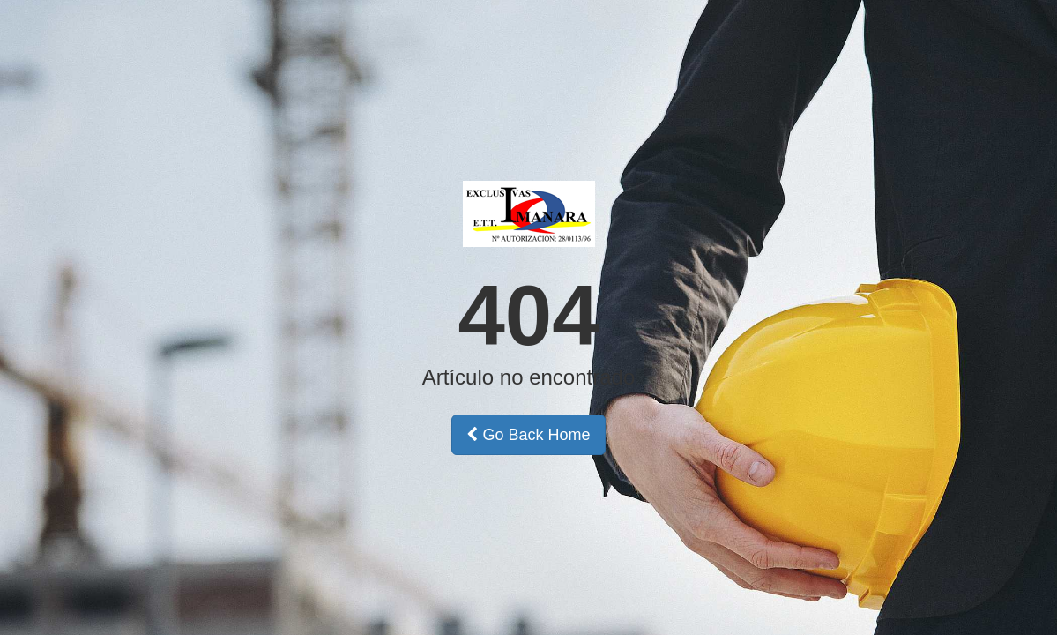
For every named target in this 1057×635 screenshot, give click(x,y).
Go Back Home (528, 435)
